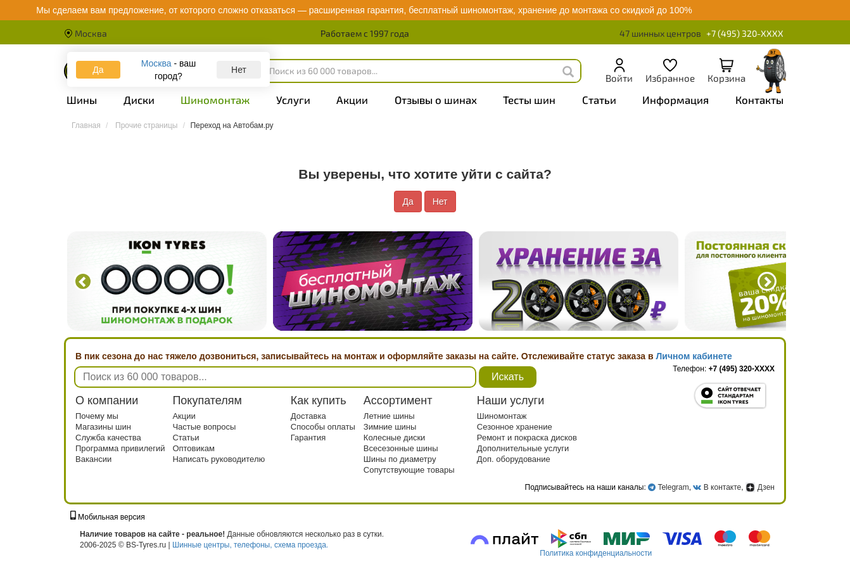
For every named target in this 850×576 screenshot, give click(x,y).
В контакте (722, 487)
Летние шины (389, 416)
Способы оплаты (323, 427)
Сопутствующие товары (409, 470)
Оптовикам (193, 448)
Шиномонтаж (215, 99)
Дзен (760, 487)
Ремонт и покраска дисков (527, 437)
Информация (675, 99)
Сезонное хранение (514, 427)
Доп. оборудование (513, 459)
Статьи (599, 99)
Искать (508, 376)
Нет (238, 70)
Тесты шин (529, 99)
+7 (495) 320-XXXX (744, 33)
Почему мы (96, 416)
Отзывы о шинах (436, 99)
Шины (82, 99)
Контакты (759, 99)
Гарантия (308, 437)
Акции (352, 99)
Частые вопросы (204, 427)
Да (97, 70)
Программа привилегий (120, 448)
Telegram (672, 487)
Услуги (293, 99)
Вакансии (93, 459)
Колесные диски (395, 437)
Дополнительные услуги (523, 448)
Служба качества (108, 437)
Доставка (308, 416)
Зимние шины (390, 427)
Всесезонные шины (401, 448)
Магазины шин (103, 427)
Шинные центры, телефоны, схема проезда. (250, 545)
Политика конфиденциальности (596, 553)
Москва (85, 33)
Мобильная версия (107, 517)
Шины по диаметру (400, 459)
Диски (139, 99)
